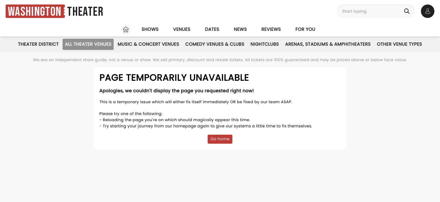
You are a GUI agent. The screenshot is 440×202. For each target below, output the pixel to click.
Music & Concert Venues (148, 44)
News (240, 29)
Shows (149, 29)
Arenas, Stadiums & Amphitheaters (328, 44)
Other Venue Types (399, 44)
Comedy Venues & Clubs (214, 44)
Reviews (271, 29)
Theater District (38, 44)
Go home (220, 139)
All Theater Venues (88, 44)
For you (305, 29)
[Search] (408, 11)
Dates (212, 29)
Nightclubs (265, 44)
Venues (182, 29)
